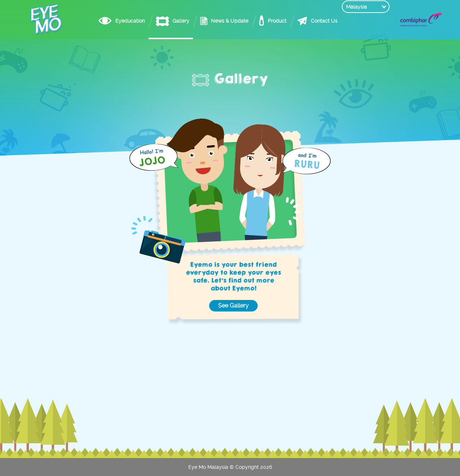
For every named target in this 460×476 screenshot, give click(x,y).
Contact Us (310, 21)
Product (263, 21)
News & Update (216, 21)
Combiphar (421, 19)
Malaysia (356, 21)
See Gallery (233, 305)
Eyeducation (116, 21)
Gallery (167, 21)
